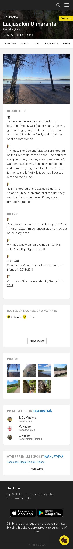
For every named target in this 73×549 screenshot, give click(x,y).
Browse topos (37, 341)
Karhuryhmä (13, 29)
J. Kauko (24, 435)
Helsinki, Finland (24, 35)
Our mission (12, 498)
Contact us (17, 494)
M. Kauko (25, 426)
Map (36, 43)
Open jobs (25, 498)
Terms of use (31, 494)
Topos (25, 43)
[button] (64, 540)
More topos (37, 469)
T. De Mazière (27, 417)
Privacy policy (47, 494)
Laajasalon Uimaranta (29, 24)
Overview (10, 17)
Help (8, 494)
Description (51, 43)
